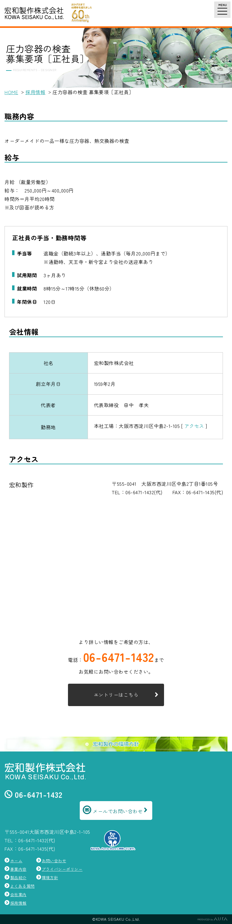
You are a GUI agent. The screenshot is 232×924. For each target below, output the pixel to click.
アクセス (194, 425)
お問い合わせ (54, 860)
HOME (11, 92)
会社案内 (18, 894)
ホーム (16, 860)
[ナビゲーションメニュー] (222, 10)
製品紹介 (18, 877)
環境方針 (50, 877)
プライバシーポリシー (62, 869)
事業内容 (18, 869)
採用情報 (35, 92)
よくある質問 (22, 886)
